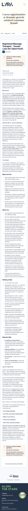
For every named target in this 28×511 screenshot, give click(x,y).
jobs (2, 33)
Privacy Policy (5, 507)
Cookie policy (16, 479)
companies (7, 33)
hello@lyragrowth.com (7, 495)
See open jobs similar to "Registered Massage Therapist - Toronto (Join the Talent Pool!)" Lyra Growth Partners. (15, 64)
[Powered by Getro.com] (14, 476)
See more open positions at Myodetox (14, 463)
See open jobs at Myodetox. (12, 60)
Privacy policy (10, 479)
